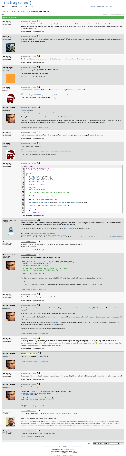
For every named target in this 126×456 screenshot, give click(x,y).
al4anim (27, 421)
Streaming (108, 425)
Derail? (86, 423)
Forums (61, 446)
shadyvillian (26, 110)
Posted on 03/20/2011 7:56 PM (28, 373)
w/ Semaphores (103, 421)
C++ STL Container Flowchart (48, 423)
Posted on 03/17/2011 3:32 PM (28, 305)
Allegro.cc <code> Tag (78, 421)
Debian (80, 425)
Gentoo (89, 425)
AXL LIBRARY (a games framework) (43, 95)
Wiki (65, 446)
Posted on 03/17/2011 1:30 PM (28, 255)
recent (97, 6)
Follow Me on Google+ (31, 127)
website (34, 233)
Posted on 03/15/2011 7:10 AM (28, 132)
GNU (72, 425)
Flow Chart (98, 423)
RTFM (22, 127)
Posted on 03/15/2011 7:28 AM (28, 143)
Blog (37, 423)
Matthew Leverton (69, 449)
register (107, 6)
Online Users (70, 446)
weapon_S (65, 235)
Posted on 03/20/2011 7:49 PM (28, 338)
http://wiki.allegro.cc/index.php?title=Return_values (61, 413)
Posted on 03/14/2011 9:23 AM (28, 36)
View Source (78, 446)
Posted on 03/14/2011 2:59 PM (28, 87)
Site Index (47, 446)
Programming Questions (24, 11)
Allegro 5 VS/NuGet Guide (52, 421)
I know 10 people (43, 127)
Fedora (84, 425)
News (57, 446)
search (102, 6)
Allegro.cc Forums (8, 11)
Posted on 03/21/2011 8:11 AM (28, 431)
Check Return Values (77, 423)
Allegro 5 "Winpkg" (114, 421)
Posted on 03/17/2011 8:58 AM (28, 242)
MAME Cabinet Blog (26, 95)
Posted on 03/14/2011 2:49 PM (28, 56)
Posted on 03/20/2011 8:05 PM (28, 384)
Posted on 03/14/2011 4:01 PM (28, 107)
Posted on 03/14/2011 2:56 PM (28, 67)
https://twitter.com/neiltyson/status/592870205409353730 (107, 237)
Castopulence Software (63, 423)
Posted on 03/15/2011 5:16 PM (28, 220)
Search (53, 446)
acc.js (22, 421)
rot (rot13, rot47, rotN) (99, 425)
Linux (75, 425)
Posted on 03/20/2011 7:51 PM (29, 353)
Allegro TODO (55, 233)
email (39, 233)
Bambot (33, 423)
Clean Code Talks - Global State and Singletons (40, 425)
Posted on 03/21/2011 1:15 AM (28, 411)
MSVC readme (25, 423)
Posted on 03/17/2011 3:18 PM (28, 294)
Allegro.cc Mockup (66, 421)
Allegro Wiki (46, 233)
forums (93, 6)
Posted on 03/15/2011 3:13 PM (28, 163)
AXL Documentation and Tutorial (62, 95)
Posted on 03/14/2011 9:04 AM (28, 21)
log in (111, 6)
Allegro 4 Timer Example (92, 421)
